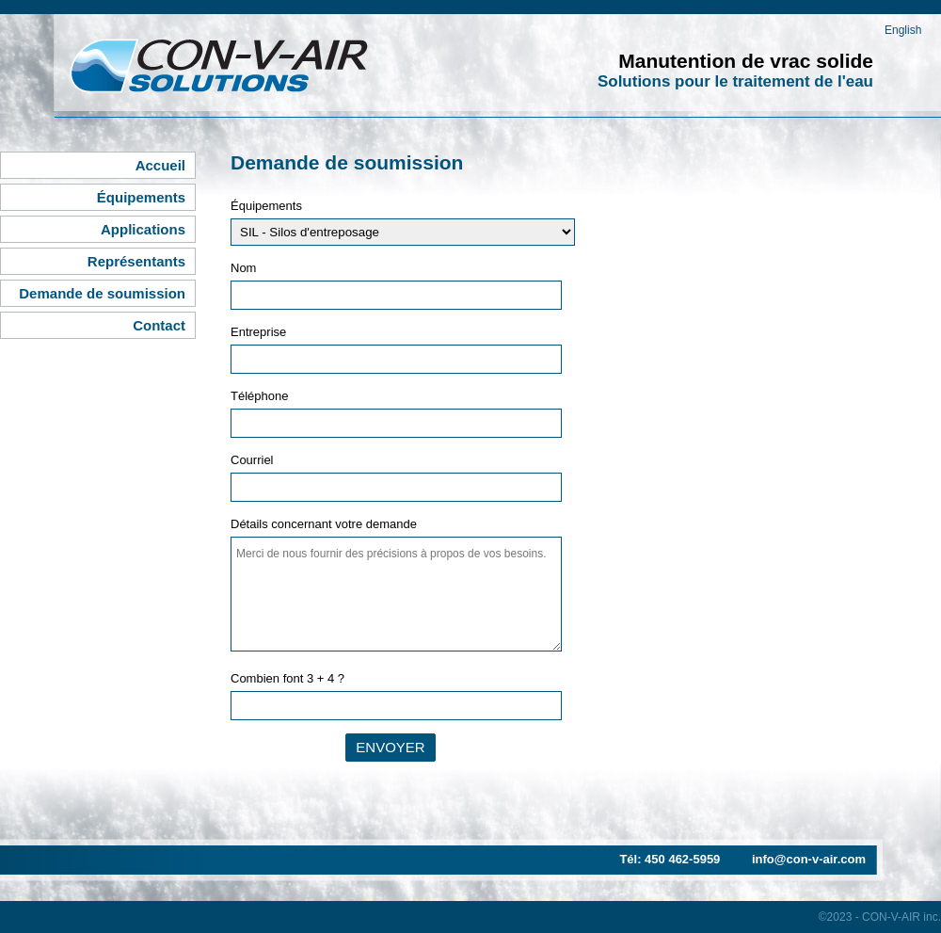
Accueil (160, 165)
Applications (143, 229)
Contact (159, 325)
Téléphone (259, 396)
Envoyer (390, 747)
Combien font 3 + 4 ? (287, 678)
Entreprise (258, 332)
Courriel (252, 460)
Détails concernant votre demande (324, 524)
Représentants (136, 261)
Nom (243, 268)
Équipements (141, 197)
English (903, 30)
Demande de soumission (102, 293)
